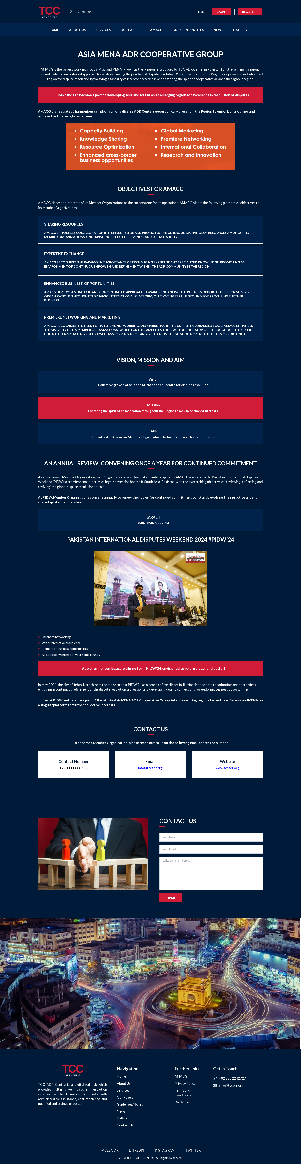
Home (54, 30)
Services (103, 30)
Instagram (165, 1150)
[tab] (150, 230)
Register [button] (250, 11)
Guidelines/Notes (188, 30)
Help (201, 11)
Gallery (240, 30)
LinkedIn (136, 1150)
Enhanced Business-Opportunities (146, 291)
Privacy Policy (185, 1083)
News (218, 30)
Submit (171, 898)
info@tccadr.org (150, 768)
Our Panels (130, 30)
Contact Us (125, 1125)
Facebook (109, 1150)
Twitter (193, 1150)
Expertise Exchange (144, 259)
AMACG (156, 30)
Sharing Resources (146, 230)
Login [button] (221, 11)
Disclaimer (182, 1102)
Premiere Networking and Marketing (148, 325)
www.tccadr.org (227, 768)
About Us (77, 30)
